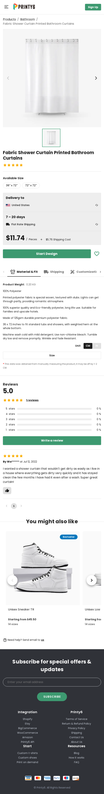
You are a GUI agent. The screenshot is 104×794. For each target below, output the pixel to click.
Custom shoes (27, 757)
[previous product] (12, 580)
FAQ (76, 762)
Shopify (27, 719)
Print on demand (27, 762)
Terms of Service (76, 719)
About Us (76, 742)
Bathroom (27, 19)
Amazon (27, 737)
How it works (76, 757)
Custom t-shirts (27, 753)
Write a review (52, 440)
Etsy (27, 723)
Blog (76, 753)
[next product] (91, 580)
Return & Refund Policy (76, 723)
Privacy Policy (76, 728)
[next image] (96, 78)
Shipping (76, 733)
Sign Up (93, 7)
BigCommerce (27, 728)
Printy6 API (27, 742)
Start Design (46, 253)
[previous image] (8, 78)
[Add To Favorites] (96, 253)
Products (9, 19)
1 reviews (32, 400)
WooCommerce (27, 733)
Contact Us (76, 737)
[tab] (24, 272)
